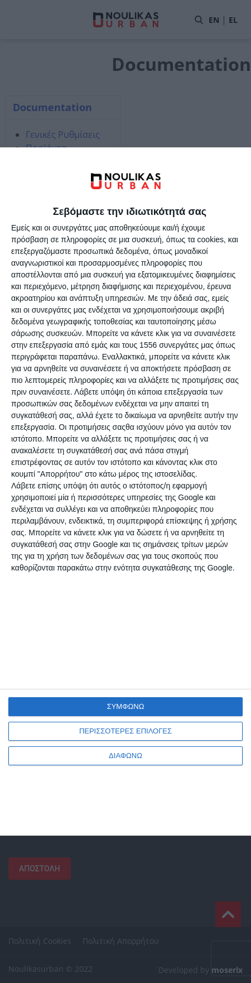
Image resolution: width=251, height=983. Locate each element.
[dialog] (125, 491)
